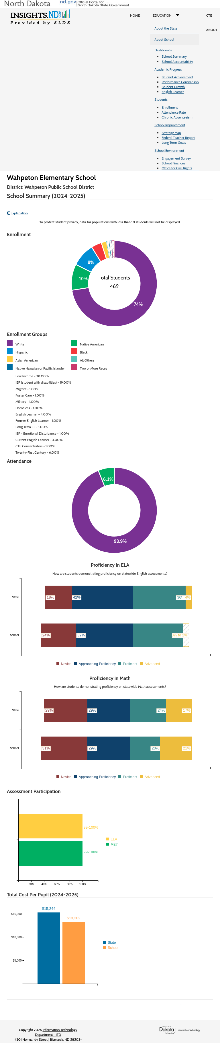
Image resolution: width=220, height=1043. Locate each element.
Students (161, 99)
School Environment (169, 150)
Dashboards (163, 50)
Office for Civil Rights (177, 168)
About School (164, 39)
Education (167, 15)
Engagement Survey (176, 158)
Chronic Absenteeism (177, 117)
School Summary (174, 56)
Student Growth (173, 87)
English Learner (173, 92)
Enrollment (170, 107)
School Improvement (169, 125)
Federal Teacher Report (178, 137)
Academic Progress (168, 69)
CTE (209, 15)
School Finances (173, 163)
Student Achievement (177, 77)
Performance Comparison (180, 82)
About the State (165, 28)
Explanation (17, 213)
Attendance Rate (174, 112)
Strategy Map (171, 133)
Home (135, 15)
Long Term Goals (174, 142)
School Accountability (177, 61)
